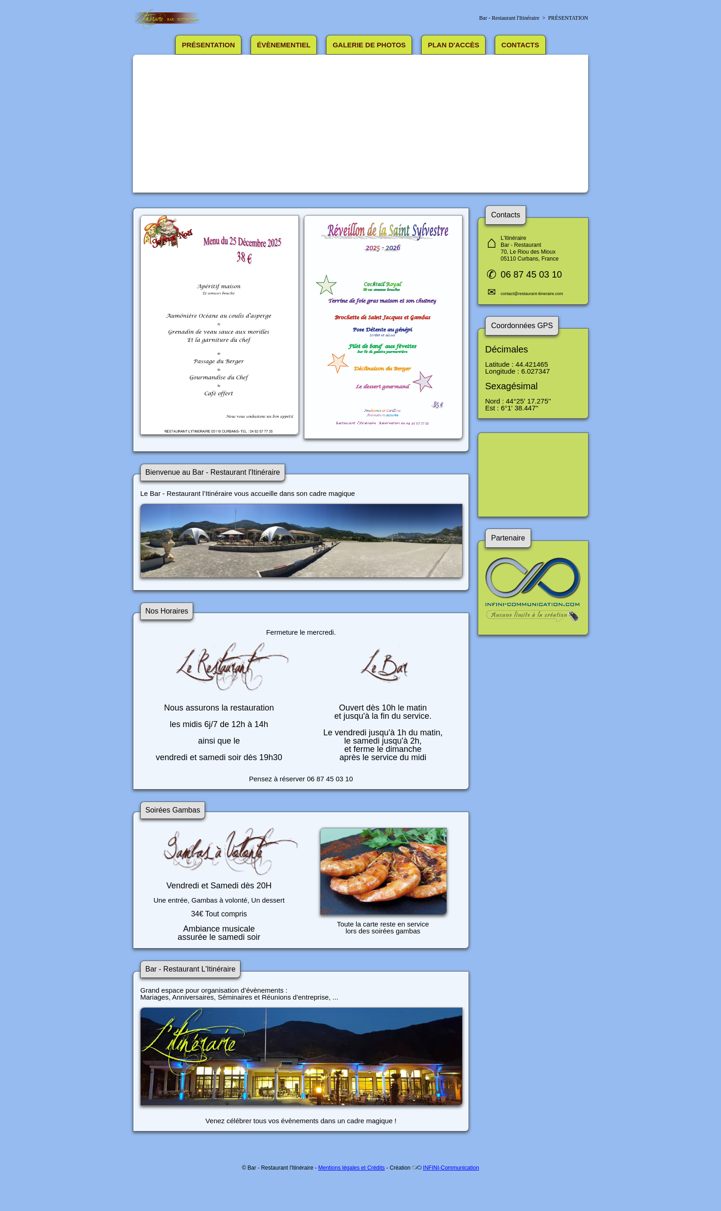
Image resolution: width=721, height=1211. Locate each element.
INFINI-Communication (451, 1168)
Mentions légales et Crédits (351, 1168)
